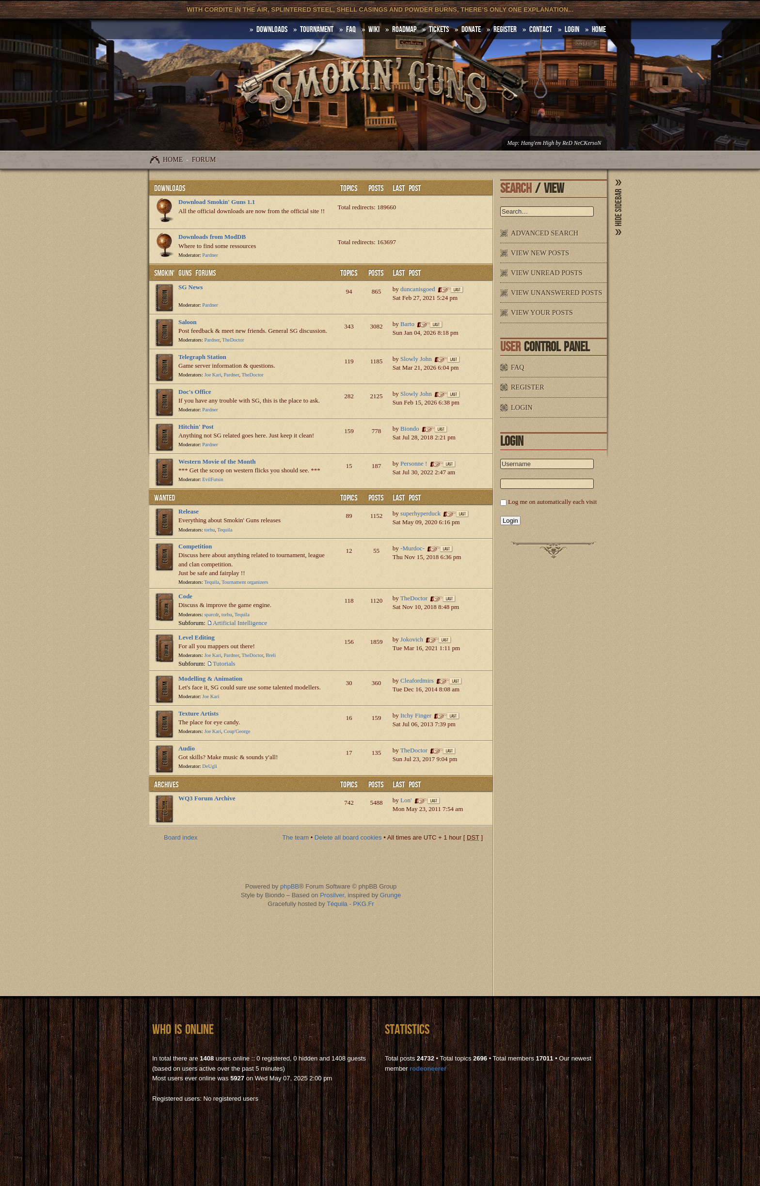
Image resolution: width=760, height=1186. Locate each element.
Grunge (390, 895)
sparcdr (211, 614)
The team (295, 837)
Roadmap (404, 29)
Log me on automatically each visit (552, 501)
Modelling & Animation (210, 678)
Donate (471, 29)
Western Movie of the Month (217, 461)
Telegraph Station (202, 356)
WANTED (164, 498)
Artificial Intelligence (240, 622)
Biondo (409, 428)
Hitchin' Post (196, 426)
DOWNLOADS (271, 29)
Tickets (439, 29)
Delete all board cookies (348, 837)
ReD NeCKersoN (581, 143)
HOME (599, 29)
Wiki (374, 29)
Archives (166, 785)
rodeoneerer (428, 1068)
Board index (180, 837)
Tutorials (224, 663)
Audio (186, 748)
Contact (540, 29)
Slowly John (416, 358)
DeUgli (209, 766)
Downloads (169, 188)
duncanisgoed (417, 289)
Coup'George (237, 731)
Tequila (224, 529)
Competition (195, 546)
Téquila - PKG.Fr (350, 903)
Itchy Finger (415, 715)
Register (505, 29)
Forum (204, 159)
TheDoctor (233, 340)
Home (173, 159)
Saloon (187, 322)
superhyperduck (420, 513)
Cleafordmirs (417, 680)
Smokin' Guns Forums (185, 273)
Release (188, 511)
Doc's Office (194, 391)
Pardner (210, 255)
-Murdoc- (412, 548)
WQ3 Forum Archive (206, 798)
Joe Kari (212, 374)
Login (572, 29)
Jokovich (411, 639)
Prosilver (332, 895)
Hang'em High (537, 143)
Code (185, 596)
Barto (407, 324)
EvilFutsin (212, 479)
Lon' (406, 800)
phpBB (289, 886)
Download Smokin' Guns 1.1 (216, 201)
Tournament (316, 29)
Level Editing (196, 637)
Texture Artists (198, 713)
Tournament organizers (245, 582)
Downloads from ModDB (212, 236)
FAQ (351, 29)
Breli (271, 655)
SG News (190, 287)
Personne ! (413, 463)
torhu (209, 529)
